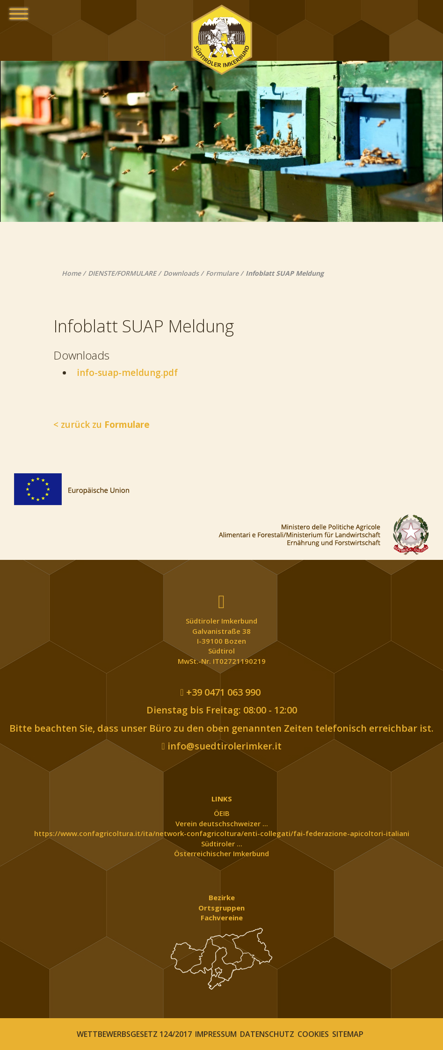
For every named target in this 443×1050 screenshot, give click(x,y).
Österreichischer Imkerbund (221, 853)
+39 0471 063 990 (220, 692)
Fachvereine (222, 917)
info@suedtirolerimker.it (221, 746)
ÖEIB (222, 813)
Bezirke (222, 897)
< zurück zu (101, 425)
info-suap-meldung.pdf (125, 373)
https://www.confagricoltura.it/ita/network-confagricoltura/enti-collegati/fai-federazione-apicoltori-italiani (221, 833)
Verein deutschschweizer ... (221, 823)
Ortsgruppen (221, 907)
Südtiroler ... (221, 843)
